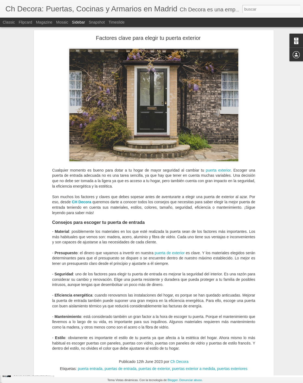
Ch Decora (179, 310)
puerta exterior (218, 119)
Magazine (44, 22)
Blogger (173, 380)
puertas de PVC (180, 345)
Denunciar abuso (190, 380)
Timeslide (117, 22)
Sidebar (78, 22)
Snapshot (97, 22)
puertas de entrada (149, 345)
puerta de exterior (170, 202)
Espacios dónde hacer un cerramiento (40, 314)
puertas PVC (238, 345)
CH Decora (81, 151)
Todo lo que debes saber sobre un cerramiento (46, 338)
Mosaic (62, 22)
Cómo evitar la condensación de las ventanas (46, 374)
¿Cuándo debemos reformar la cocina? (41, 362)
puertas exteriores (210, 345)
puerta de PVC (103, 345)
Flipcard (25, 22)
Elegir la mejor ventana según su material (43, 350)
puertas (124, 345)
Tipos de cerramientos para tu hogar (39, 326)
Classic (9, 22)
